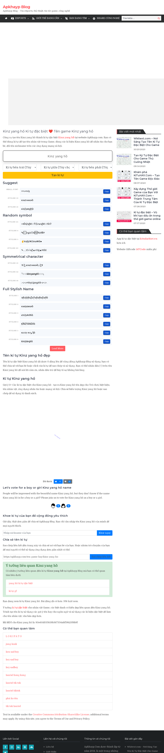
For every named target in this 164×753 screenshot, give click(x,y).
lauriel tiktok (13, 634)
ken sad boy (12, 596)
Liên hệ (50, 690)
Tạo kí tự (57, 119)
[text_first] (20, 111)
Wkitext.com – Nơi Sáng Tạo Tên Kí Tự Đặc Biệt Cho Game (146, 86)
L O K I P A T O (14, 580)
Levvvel (50, 710)
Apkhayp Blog (16, 6)
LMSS (49, 715)
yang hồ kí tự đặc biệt (21, 527)
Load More (57, 292)
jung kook (11, 588)
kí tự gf (13, 535)
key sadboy (12, 611)
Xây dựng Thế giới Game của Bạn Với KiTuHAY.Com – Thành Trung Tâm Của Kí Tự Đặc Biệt (146, 139)
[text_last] (95, 111)
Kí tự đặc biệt (53, 705)
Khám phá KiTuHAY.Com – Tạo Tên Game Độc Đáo (147, 119)
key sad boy (12, 603)
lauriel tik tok (13, 627)
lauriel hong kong (16, 619)
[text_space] (58, 111)
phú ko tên (12, 642)
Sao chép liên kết (101, 501)
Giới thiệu (51, 695)
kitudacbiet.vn (148, 182)
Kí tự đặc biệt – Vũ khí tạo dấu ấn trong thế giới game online (147, 160)
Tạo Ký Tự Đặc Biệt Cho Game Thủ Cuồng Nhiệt (146, 102)
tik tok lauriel (13, 650)
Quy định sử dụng (55, 700)
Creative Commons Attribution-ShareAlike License (61, 658)
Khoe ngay (105, 477)
